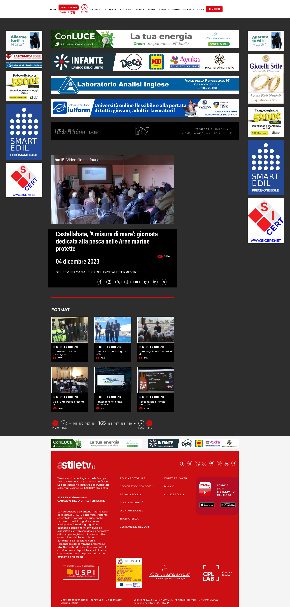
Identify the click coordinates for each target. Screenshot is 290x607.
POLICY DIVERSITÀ (131, 502)
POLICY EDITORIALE (132, 478)
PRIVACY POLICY (130, 494)
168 (123, 423)
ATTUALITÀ (125, 9)
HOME (53, 9)
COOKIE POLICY (174, 494)
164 (94, 423)
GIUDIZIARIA (110, 9)
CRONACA (95, 9)
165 (102, 423)
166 (110, 423)
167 (116, 423)
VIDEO (214, 8)
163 (87, 423)
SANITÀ (151, 9)
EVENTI (176, 9)
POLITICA (139, 9)
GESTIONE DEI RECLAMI (135, 526)
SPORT (200, 9)
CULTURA (164, 9)
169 (129, 423)
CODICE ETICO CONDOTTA (136, 486)
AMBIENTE (188, 9)
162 (81, 423)
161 (75, 423)
